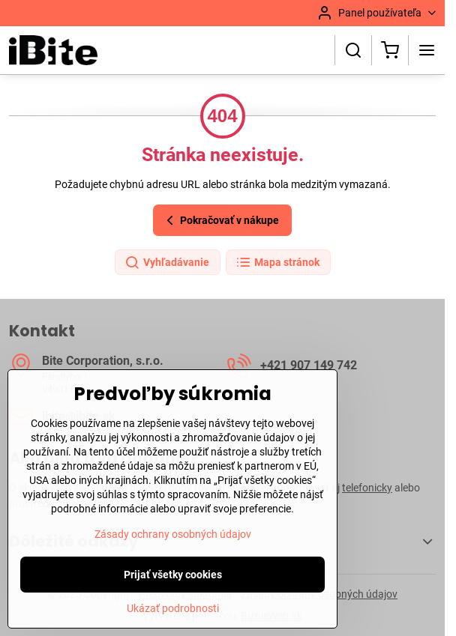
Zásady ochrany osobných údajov (172, 565)
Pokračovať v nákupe (220, 220)
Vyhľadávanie (166, 262)
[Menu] (427, 50)
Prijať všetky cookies (173, 605)
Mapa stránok (278, 262)
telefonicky (367, 488)
